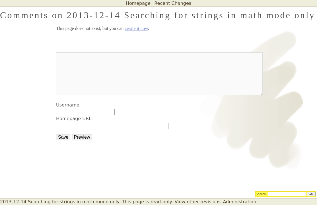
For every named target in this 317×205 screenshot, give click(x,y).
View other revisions (197, 201)
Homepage (138, 3)
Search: (261, 193)
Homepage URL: (74, 118)
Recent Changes (172, 3)
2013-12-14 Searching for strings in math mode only (60, 201)
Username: (68, 105)
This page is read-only (147, 201)
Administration (239, 201)
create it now (136, 28)
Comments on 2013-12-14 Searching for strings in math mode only (157, 15)
